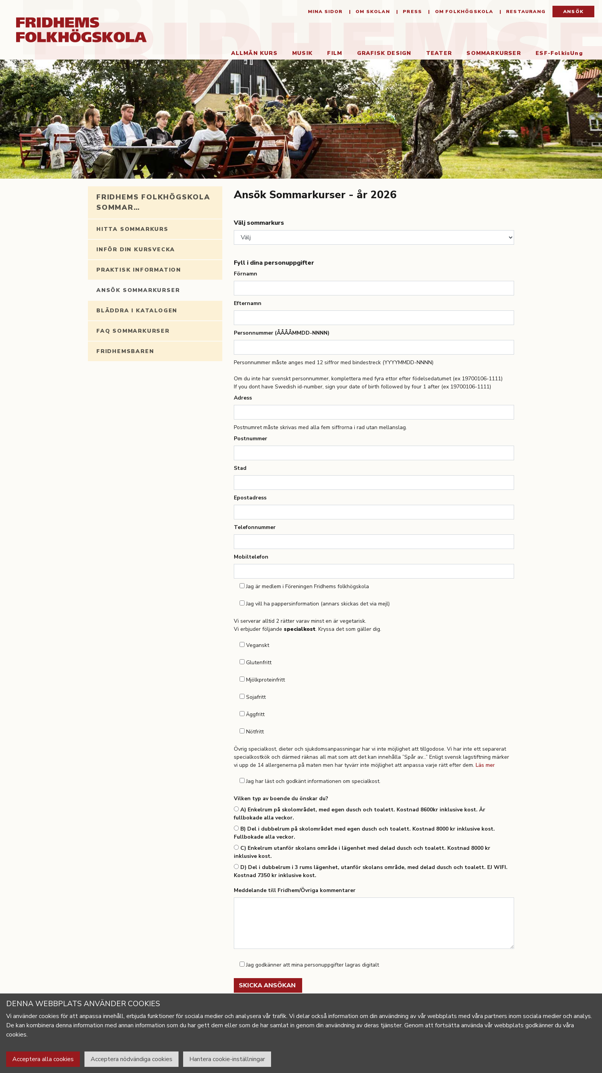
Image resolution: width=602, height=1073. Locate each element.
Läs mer (485, 765)
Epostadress (250, 497)
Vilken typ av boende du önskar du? (281, 798)
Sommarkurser (497, 53)
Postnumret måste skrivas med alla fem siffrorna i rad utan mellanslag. (320, 427)
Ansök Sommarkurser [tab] (138, 290)
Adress (243, 397)
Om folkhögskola (463, 11)
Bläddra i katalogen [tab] (136, 310)
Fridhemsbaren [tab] (125, 351)
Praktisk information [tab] (138, 270)
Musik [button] (302, 53)
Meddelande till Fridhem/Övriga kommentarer (295, 890)
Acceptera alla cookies (43, 1059)
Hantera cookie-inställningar (227, 1059)
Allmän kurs (254, 53)
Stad (240, 468)
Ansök (573, 11)
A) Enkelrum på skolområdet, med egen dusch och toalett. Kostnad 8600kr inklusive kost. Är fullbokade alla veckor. (359, 813)
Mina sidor (325, 11)
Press (411, 11)
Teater (439, 53)
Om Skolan (372, 11)
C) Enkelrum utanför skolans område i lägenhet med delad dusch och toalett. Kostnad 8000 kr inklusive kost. (362, 852)
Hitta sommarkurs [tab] (132, 229)
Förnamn (245, 273)
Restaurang (525, 11)
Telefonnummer (255, 527)
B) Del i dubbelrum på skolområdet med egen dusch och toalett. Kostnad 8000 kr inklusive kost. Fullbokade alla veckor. (364, 833)
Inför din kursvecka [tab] (135, 249)
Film (334, 53)
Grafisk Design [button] (384, 53)
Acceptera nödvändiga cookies (131, 1059)
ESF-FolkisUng (559, 53)
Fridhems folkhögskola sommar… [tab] (153, 202)
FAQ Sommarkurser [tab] (133, 331)
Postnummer (250, 438)
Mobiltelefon (251, 557)
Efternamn (247, 303)
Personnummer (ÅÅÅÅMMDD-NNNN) (281, 333)
